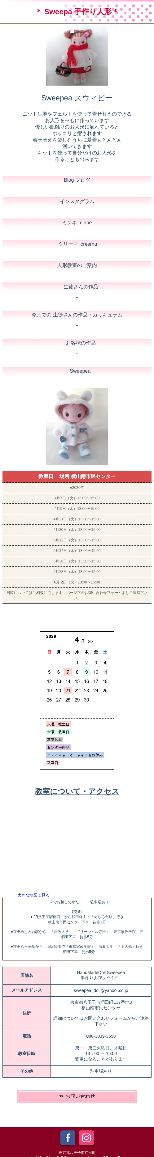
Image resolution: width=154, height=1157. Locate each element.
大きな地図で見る (33, 895)
